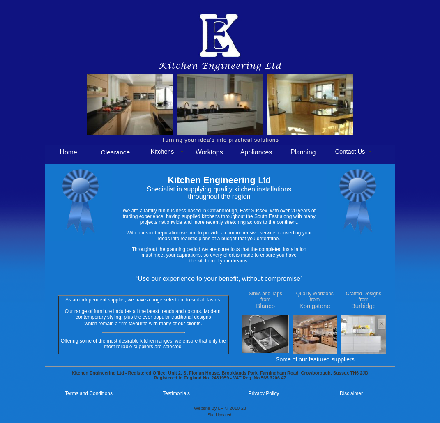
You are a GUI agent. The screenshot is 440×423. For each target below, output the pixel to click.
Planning (303, 152)
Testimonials (176, 393)
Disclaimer (351, 393)
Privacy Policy (264, 393)
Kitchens (162, 151)
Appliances (256, 152)
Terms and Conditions (89, 393)
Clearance (115, 152)
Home (68, 152)
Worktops (209, 152)
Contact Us (350, 151)
